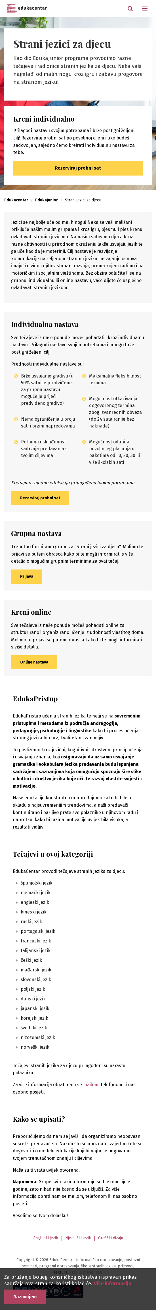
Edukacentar (27, 8)
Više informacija (112, 1283)
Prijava (26, 576)
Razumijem (25, 1296)
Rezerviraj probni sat (78, 168)
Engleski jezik (45, 1238)
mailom (90, 1084)
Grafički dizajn (110, 1238)
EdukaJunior (46, 200)
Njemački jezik (78, 1238)
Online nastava (34, 662)
